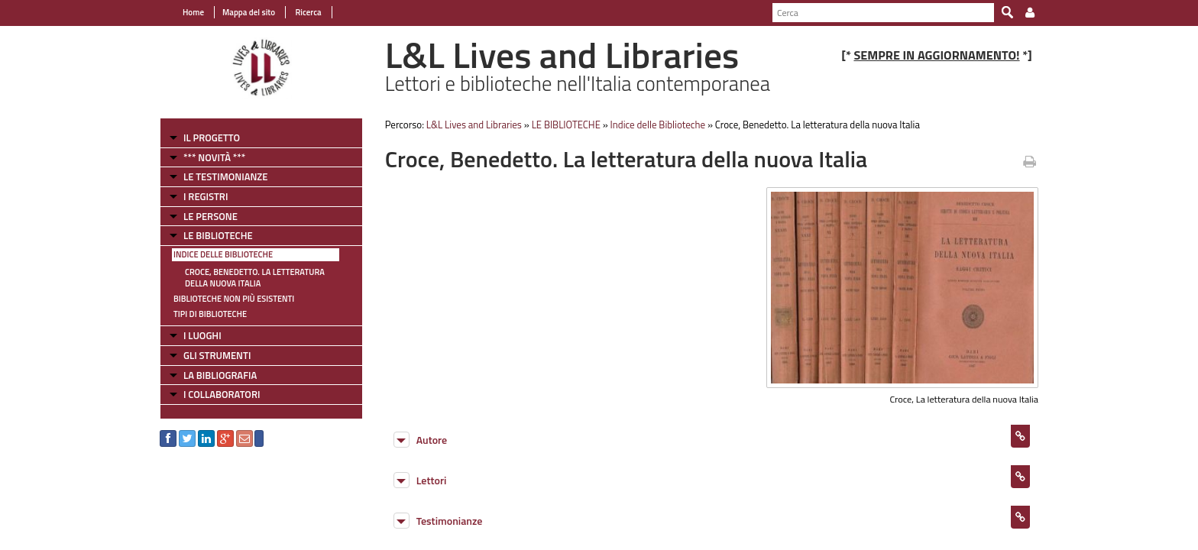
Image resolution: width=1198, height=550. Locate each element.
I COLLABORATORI (221, 394)
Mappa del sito (248, 12)
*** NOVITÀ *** (214, 157)
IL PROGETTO (211, 137)
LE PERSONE (210, 216)
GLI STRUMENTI (217, 355)
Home (193, 12)
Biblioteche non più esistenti (233, 299)
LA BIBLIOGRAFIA (220, 375)
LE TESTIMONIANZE (225, 176)
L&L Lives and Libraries (474, 124)
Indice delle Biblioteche (223, 254)
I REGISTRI (205, 196)
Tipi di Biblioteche (210, 314)
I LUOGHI (202, 335)
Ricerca (307, 12)
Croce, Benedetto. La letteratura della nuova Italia (255, 278)
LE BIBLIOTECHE (218, 235)
